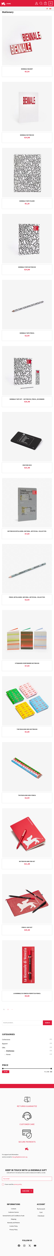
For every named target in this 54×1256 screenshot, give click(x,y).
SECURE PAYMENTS (27, 1141)
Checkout (41, 1216)
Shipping (13, 1219)
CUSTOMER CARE (27, 1124)
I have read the (12, 1185)
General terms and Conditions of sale (13, 1216)
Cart (41, 1212)
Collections (6, 1039)
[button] (41, 3)
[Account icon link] (36, 3)
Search (47, 1023)
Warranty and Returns (13, 1223)
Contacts (13, 1209)
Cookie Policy (13, 1226)
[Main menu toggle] (51, 3)
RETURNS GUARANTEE (27, 1106)
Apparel (5, 1044)
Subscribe (27, 1191)
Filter (5, 1071)
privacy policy (18, 1184)
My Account (41, 1209)
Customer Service (13, 1212)
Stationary (10, 1051)
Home (8, 1054)
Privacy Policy (13, 1229)
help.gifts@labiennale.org (19, 1157)
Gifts (3, 1048)
